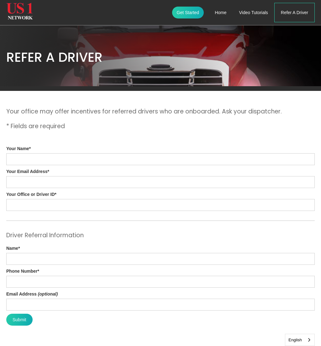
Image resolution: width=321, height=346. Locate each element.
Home (220, 12)
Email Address (32, 293)
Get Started (188, 12)
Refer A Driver (294, 12)
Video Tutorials (253, 12)
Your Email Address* (27, 171)
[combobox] (300, 340)
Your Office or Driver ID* (31, 194)
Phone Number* (22, 271)
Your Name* (18, 148)
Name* (13, 248)
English (295, 340)
